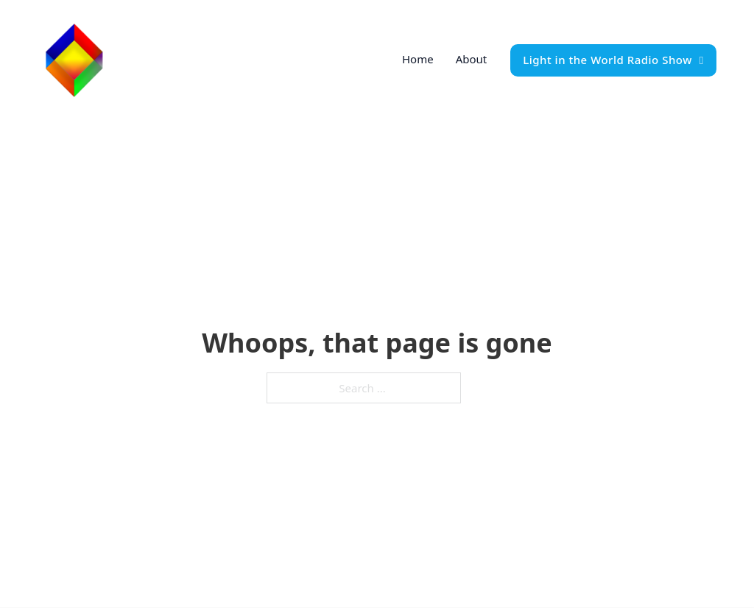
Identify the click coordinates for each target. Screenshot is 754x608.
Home (418, 59)
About (471, 59)
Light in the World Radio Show (613, 59)
